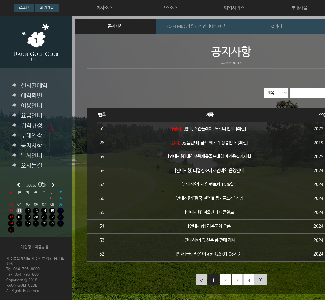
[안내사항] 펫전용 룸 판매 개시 (210, 240)
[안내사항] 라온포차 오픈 (210, 226)
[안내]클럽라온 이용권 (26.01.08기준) (209, 254)
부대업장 (31, 135)
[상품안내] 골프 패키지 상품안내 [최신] (215, 142)
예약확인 (31, 95)
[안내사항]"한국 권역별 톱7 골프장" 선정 (210, 198)
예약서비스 (234, 7)
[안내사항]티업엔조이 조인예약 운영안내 (209, 170)
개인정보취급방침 (34, 247)
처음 (201, 279)
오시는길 (31, 165)
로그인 (24, 8)
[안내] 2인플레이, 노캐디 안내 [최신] (215, 128)
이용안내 (31, 105)
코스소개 (169, 7)
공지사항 (31, 145)
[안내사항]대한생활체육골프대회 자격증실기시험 (210, 156)
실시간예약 (34, 85)
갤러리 (276, 26)
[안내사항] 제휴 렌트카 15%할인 (210, 184)
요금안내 (31, 115)
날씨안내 (31, 155)
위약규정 (31, 125)
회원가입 (47, 8)
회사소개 (104, 7)
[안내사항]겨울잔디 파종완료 (209, 212)
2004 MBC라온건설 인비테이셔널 (195, 26)
